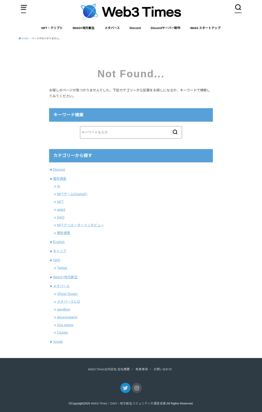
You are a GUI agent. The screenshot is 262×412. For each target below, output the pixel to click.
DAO (60, 217)
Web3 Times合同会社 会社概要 (109, 369)
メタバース (112, 28)
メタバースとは (68, 301)
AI (58, 186)
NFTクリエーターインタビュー (80, 225)
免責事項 (142, 369)
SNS (56, 260)
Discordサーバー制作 (165, 28)
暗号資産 (60, 179)
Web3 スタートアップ (205, 28)
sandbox (63, 309)
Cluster (62, 332)
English (59, 242)
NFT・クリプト (52, 28)
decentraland (67, 317)
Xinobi (58, 342)
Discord (135, 28)
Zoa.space (65, 325)
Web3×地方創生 (84, 28)
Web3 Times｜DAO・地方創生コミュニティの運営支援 (128, 403)
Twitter (62, 268)
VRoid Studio (67, 294)
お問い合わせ (163, 369)
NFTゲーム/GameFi (72, 194)
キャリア (60, 251)
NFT (60, 202)
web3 (61, 209)
